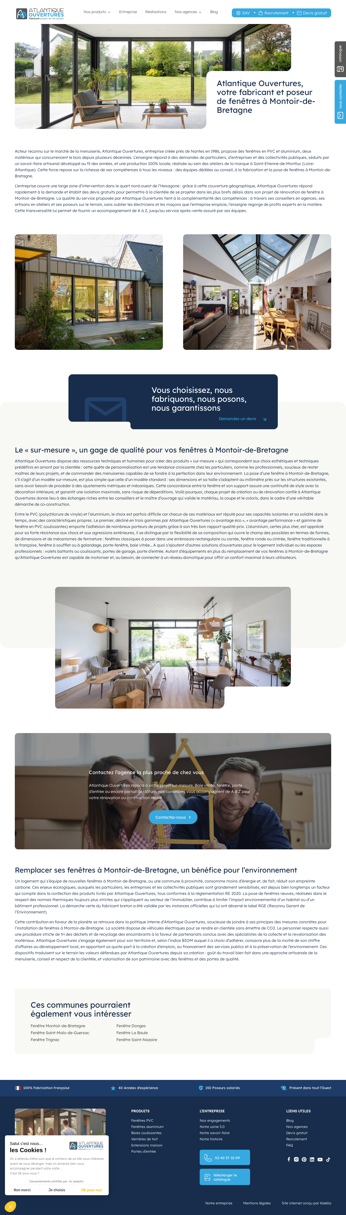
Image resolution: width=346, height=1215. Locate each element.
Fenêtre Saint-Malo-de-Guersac (60, 1032)
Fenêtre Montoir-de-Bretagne (58, 1025)
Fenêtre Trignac (45, 1039)
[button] (10, 1207)
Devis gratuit (315, 12)
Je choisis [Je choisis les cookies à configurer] (56, 1190)
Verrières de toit (144, 1139)
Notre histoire (211, 1139)
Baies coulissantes (146, 1133)
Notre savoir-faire (215, 1133)
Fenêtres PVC (142, 1120)
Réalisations (155, 11)
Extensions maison (146, 1145)
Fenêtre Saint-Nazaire (136, 1039)
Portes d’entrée (143, 1151)
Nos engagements (215, 1120)
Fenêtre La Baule (132, 1032)
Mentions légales (257, 1203)
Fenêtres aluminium (147, 1126)
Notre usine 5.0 (212, 1126)
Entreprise (128, 11)
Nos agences (186, 11)
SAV (246, 12)
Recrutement (276, 12)
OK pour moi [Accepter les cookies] (91, 1190)
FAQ (289, 1145)
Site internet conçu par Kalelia (306, 1203)
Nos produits (95, 11)
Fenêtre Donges (131, 1025)
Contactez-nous (170, 817)
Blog (214, 11)
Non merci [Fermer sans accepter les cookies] (22, 1190)
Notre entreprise (218, 1203)
